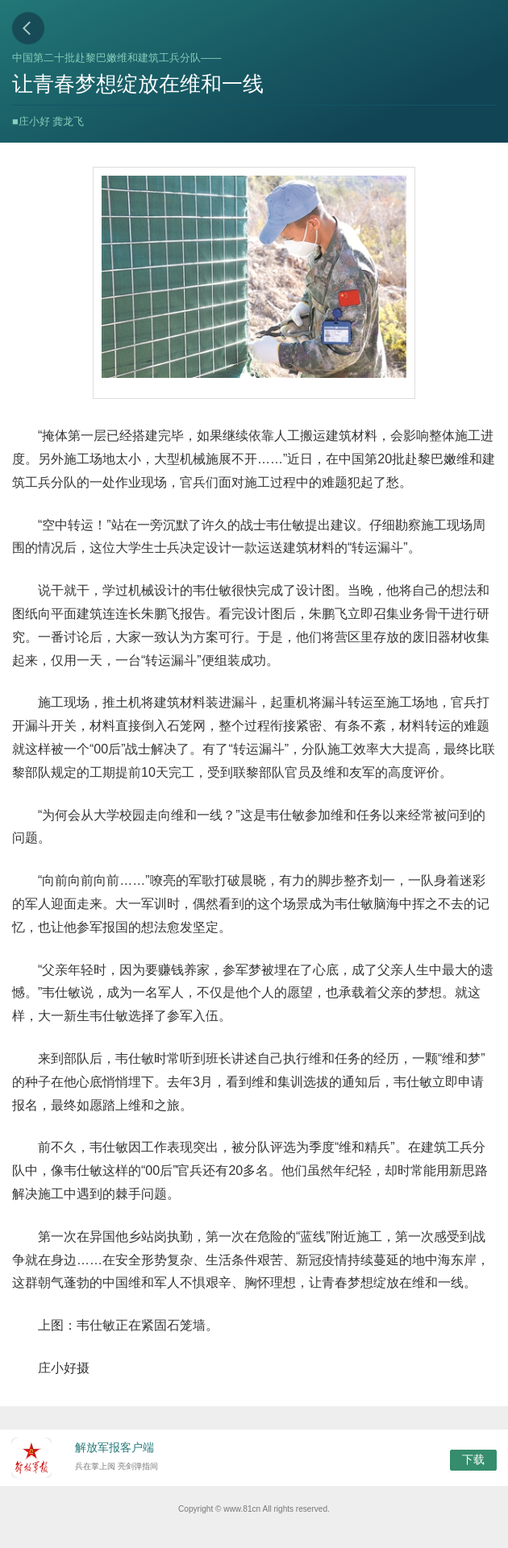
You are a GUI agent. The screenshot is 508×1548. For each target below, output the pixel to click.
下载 (473, 1459)
